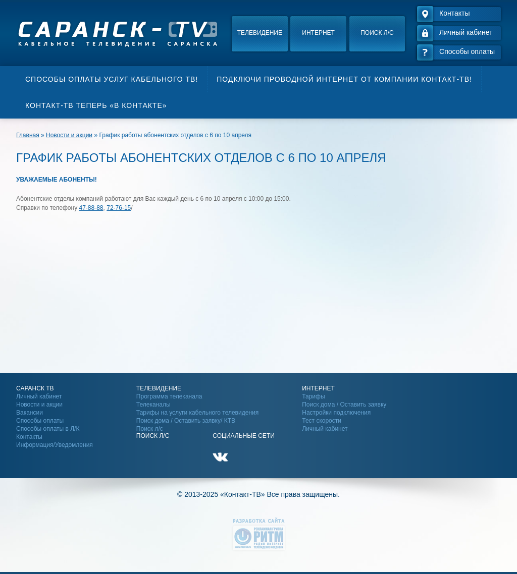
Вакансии (29, 412)
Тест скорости (321, 420)
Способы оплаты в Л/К (47, 428)
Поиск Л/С (152, 435)
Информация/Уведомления (54, 444)
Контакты (29, 436)
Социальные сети (244, 435)
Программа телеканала (169, 396)
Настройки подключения (336, 412)
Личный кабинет (39, 396)
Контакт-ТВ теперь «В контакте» (96, 105)
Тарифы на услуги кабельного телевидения (197, 412)
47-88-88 (91, 207)
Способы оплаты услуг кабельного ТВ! (111, 79)
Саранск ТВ (35, 388)
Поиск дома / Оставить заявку (344, 404)
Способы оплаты (40, 420)
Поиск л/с (376, 32)
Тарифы (313, 396)
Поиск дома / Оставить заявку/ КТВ (185, 420)
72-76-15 (119, 207)
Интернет (318, 32)
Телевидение (259, 32)
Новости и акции (39, 404)
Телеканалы (153, 404)
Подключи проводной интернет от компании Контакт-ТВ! (344, 79)
